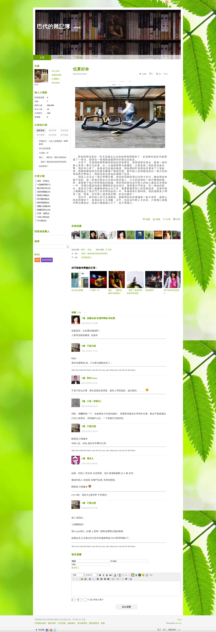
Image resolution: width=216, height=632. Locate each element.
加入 (165, 630)
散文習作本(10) (43, 188)
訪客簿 (78, 57)
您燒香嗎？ (153, 281)
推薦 (158, 219)
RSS (37, 260)
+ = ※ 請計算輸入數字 (87, 599)
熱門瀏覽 (41, 135)
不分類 (108, 250)
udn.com (178, 623)
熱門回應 (52, 135)
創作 (83, 250)
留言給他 (56, 83)
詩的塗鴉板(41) (43, 192)
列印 (178, 219)
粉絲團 (41, 630)
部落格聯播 (47, 260)
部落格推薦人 (42, 231)
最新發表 (41, 130)
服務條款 (71, 623)
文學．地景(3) (43, 213)
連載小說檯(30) (43, 206)
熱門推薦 (64, 135)
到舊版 (77, 27)
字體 (74, 575)
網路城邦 (172, 630)
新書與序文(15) (43, 210)
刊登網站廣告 (40, 623)
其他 (89, 250)
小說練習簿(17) (43, 184)
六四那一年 (98, 281)
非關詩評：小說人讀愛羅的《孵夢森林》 (53, 142)
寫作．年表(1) (43, 181)
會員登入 (75, 568)
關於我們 (52, 623)
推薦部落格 (57, 75)
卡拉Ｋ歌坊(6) (43, 217)
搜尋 (67, 246)
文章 (42, 57)
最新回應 (52, 130)
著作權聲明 (82, 623)
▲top (179, 619)
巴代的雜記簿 (53, 26)
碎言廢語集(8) (43, 199)
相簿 (60, 57)
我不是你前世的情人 (172, 282)
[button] (78, 575)
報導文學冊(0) (43, 195)
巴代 (37, 84)
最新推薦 (64, 130)
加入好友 (56, 71)
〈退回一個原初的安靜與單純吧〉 (94, 253)
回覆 (148, 219)
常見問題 (62, 623)
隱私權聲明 (94, 623)
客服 (103, 623)
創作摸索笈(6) (43, 202)
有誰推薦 (76, 226)
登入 (159, 630)
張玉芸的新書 (79, 281)
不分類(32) (41, 220)
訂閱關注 (56, 79)
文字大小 (89, 575)
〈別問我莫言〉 (86, 257)
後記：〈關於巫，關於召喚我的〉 (116, 282)
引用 (168, 219)
